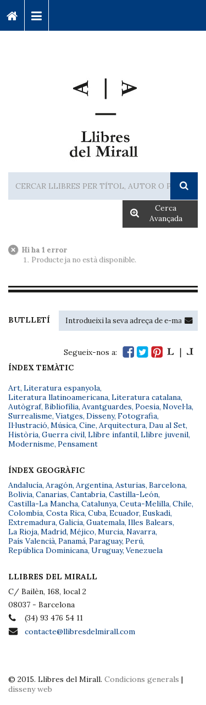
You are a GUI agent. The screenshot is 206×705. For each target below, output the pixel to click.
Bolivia (20, 494)
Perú (134, 541)
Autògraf (24, 406)
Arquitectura (122, 425)
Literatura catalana (146, 397)
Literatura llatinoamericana (58, 397)
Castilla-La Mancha (43, 504)
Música (63, 425)
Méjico (82, 532)
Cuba (97, 513)
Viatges (69, 416)
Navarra (140, 532)
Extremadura (31, 522)
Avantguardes (107, 406)
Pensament (78, 444)
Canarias (51, 494)
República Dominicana (48, 550)
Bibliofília (61, 406)
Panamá (72, 541)
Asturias (130, 485)
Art (14, 388)
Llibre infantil (112, 434)
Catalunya (98, 504)
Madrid (53, 532)
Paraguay (105, 541)
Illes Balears (150, 522)
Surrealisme (30, 416)
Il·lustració (27, 425)
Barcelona (167, 485)
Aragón (59, 485)
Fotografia (137, 416)
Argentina (94, 485)
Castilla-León (133, 494)
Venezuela (144, 550)
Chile (182, 504)
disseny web (30, 689)
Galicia (71, 522)
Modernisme (31, 444)
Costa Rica (65, 513)
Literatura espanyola (62, 388)
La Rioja (22, 532)
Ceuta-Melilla (144, 504)
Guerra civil (63, 434)
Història (23, 434)
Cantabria (87, 494)
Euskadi (156, 513)
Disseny (100, 416)
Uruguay (107, 550)
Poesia (147, 406)
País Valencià (31, 541)
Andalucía (25, 485)
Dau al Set (167, 425)
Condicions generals (141, 679)
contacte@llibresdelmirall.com (80, 631)
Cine (87, 425)
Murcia (110, 532)
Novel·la (177, 406)
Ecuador (124, 513)
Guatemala (105, 522)
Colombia (25, 513)
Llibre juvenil (164, 434)
